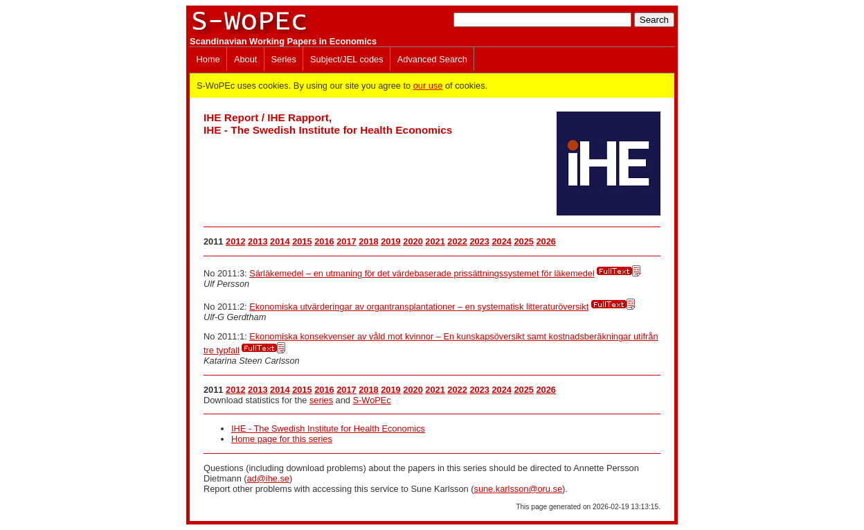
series (321, 400)
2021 (434, 241)
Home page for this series (281, 439)
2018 (368, 241)
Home (208, 59)
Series (283, 59)
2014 (279, 241)
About (245, 59)
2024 (501, 241)
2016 (324, 241)
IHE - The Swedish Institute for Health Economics (328, 428)
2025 (523, 241)
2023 (479, 241)
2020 (412, 241)
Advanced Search (432, 59)
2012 (235, 241)
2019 (390, 241)
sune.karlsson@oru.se (518, 489)
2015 (302, 241)
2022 (457, 241)
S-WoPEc (372, 400)
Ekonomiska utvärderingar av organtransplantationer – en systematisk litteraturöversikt (418, 306)
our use (428, 85)
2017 (346, 241)
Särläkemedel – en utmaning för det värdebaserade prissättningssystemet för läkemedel (422, 273)
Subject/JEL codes (347, 59)
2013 (257, 241)
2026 (545, 241)
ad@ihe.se (268, 478)
